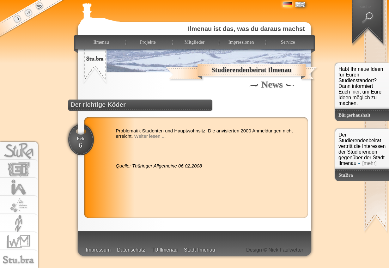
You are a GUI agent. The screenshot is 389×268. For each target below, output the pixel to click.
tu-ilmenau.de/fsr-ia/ (19, 187)
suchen (368, 18)
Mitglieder (194, 42)
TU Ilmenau (164, 250)
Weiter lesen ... (150, 136)
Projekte (148, 42)
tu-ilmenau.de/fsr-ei (19, 169)
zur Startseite (95, 64)
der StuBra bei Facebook (17, 19)
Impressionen (241, 42)
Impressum (98, 250)
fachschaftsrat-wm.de (19, 241)
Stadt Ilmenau (199, 250)
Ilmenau (101, 42)
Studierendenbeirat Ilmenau (251, 70)
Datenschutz (131, 250)
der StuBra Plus (28, 13)
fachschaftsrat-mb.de (19, 205)
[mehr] (367, 163)
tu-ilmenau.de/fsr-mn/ (19, 223)
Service (288, 42)
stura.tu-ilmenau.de (19, 151)
